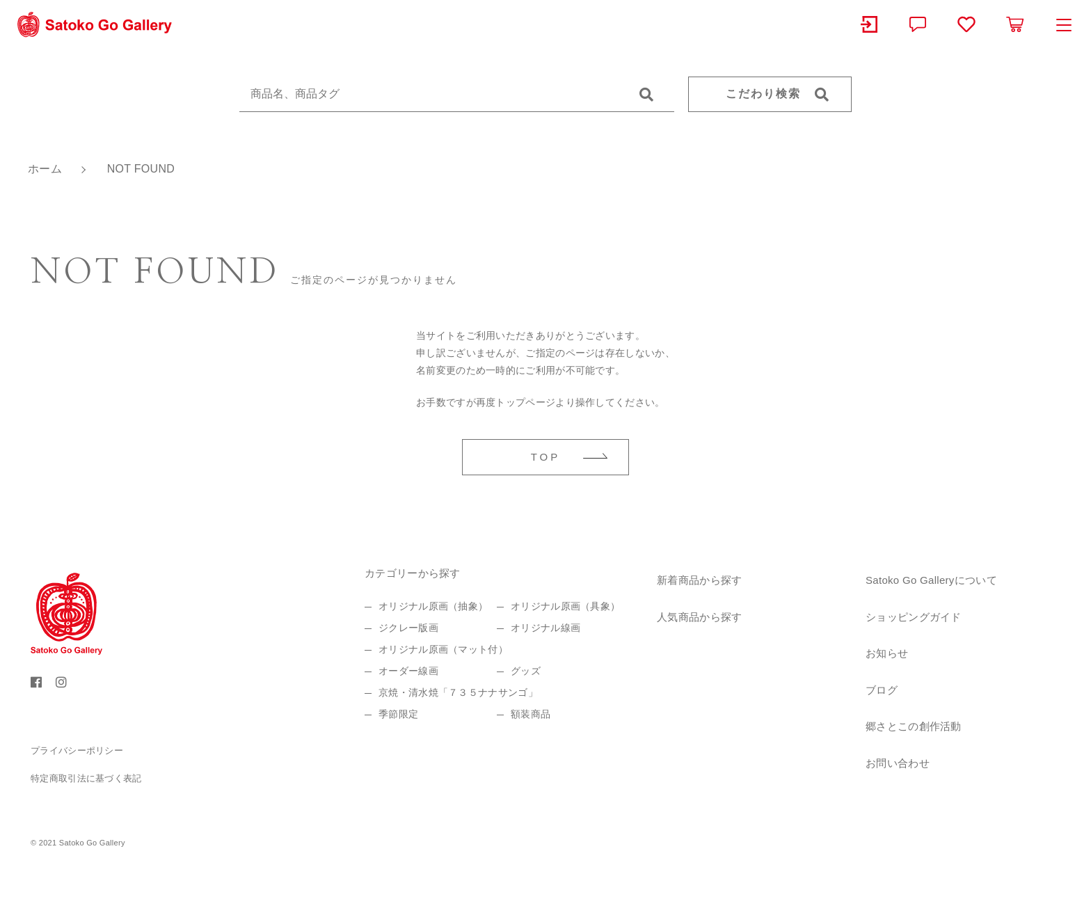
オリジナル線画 (545, 627)
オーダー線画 (408, 670)
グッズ (526, 670)
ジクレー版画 (408, 627)
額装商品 (530, 714)
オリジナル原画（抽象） (433, 606)
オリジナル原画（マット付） (443, 649)
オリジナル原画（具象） (565, 606)
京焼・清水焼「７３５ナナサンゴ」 (458, 692)
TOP (546, 457)
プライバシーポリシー (77, 750)
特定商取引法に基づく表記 (86, 778)
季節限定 (398, 714)
